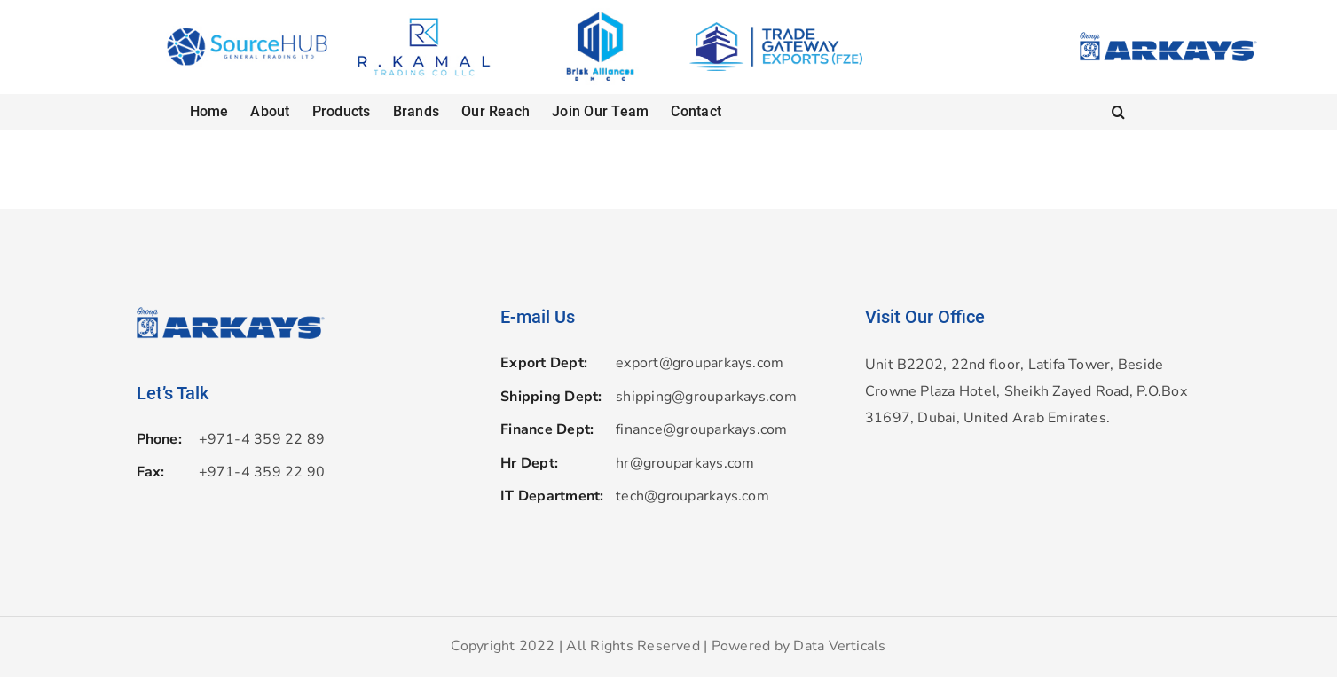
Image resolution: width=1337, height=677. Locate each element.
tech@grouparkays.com (692, 496)
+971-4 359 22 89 (262, 439)
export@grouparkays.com (699, 363)
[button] (1118, 112)
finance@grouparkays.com (702, 429)
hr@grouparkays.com (685, 463)
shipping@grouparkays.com (706, 396)
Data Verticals (839, 646)
